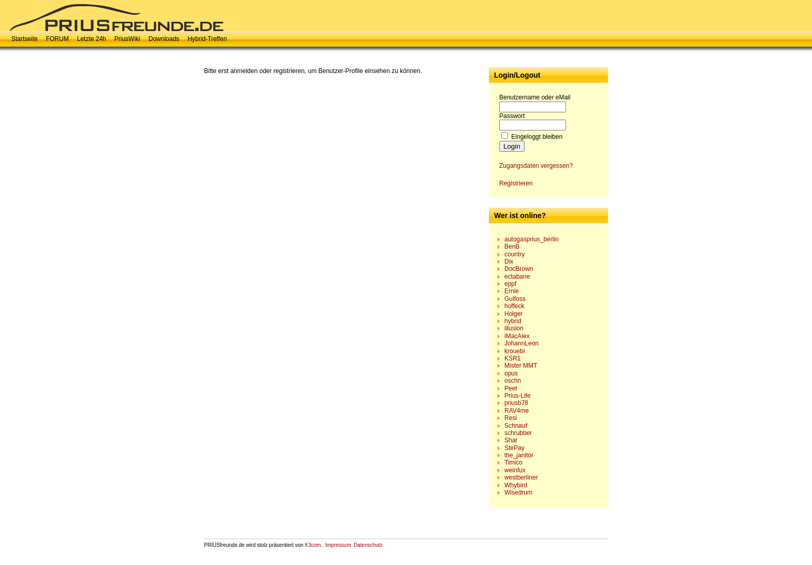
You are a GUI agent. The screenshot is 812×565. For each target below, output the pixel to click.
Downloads (164, 38)
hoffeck (514, 306)
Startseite (24, 38)
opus (511, 373)
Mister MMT (520, 365)
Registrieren (516, 183)
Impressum (338, 545)
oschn (512, 380)
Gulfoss (515, 298)
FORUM (57, 38)
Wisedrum (518, 492)
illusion (514, 328)
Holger (513, 313)
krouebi (514, 351)
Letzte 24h (91, 38)
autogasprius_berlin (531, 239)
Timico (513, 462)
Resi (510, 418)
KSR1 (512, 358)
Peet (510, 388)
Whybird (515, 485)
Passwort (512, 116)
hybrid (512, 321)
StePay (514, 448)
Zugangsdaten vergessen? (536, 165)
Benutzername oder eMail (534, 97)
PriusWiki (127, 38)
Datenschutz (368, 545)
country (514, 254)
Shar (510, 440)
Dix (508, 261)
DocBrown (518, 268)
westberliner (521, 477)
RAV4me (516, 410)
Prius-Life (517, 395)
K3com (313, 545)
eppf (510, 283)
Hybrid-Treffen (207, 38)
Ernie (511, 291)
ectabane (517, 276)
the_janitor (518, 455)
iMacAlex (517, 336)
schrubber (518, 433)
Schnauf (515, 425)
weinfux (515, 470)
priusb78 (516, 403)
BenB (511, 246)
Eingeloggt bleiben (536, 136)
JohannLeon (521, 343)
